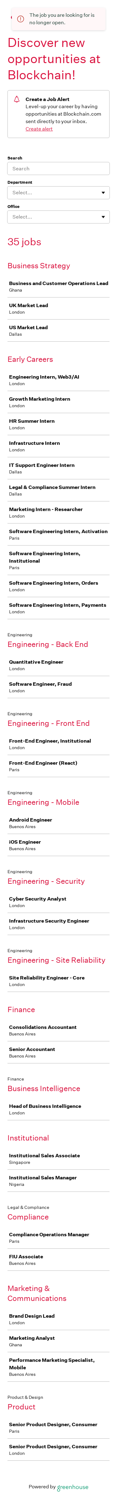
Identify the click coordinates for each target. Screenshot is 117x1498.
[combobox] (12, 192)
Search (14, 158)
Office (13, 206)
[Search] (58, 168)
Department (19, 182)
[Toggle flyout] (103, 192)
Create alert (39, 129)
